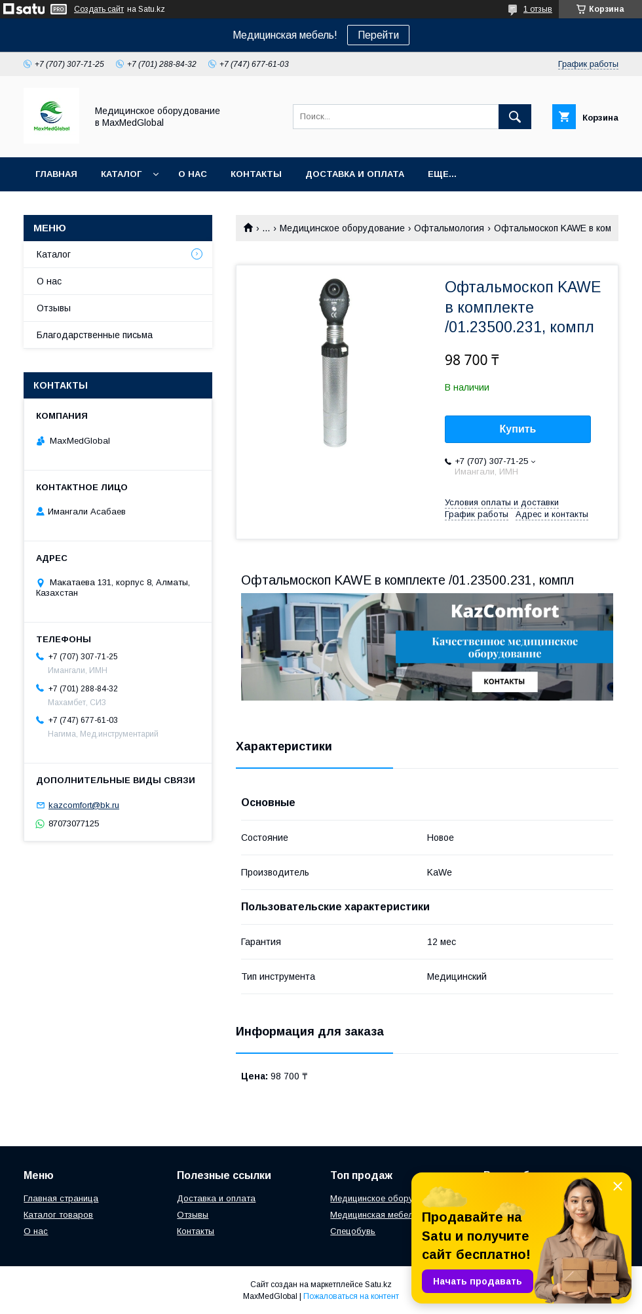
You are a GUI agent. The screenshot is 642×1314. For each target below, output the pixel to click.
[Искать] (515, 116)
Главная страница (61, 1198)
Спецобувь (352, 1231)
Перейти (378, 35)
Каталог (121, 174)
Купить (518, 429)
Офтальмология (449, 228)
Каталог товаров (58, 1215)
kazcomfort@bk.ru (83, 805)
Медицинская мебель (374, 1215)
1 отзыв (537, 9)
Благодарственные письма (95, 335)
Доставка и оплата (354, 174)
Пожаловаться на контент (351, 1296)
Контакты (256, 174)
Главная (56, 174)
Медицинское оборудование (342, 228)
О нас (192, 174)
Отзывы (54, 308)
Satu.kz (378, 1284)
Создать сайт (99, 9)
